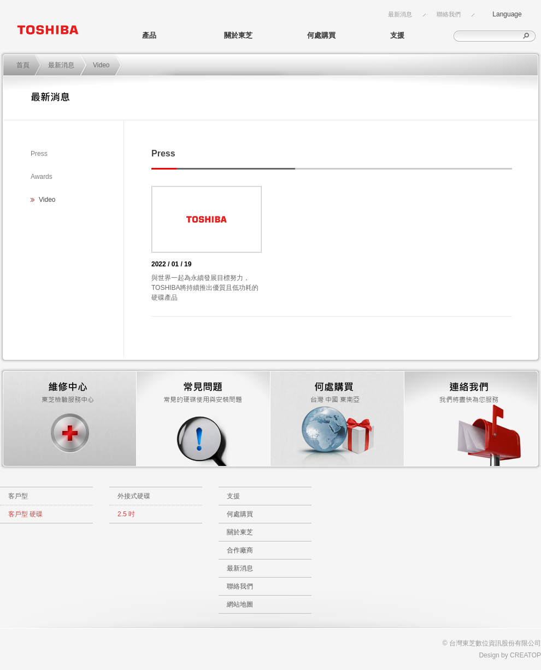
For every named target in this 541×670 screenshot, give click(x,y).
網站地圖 (240, 604)
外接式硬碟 (133, 496)
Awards (41, 176)
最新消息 (400, 14)
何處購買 (321, 35)
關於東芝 (238, 35)
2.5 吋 (126, 514)
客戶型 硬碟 (25, 514)
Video (101, 65)
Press (39, 154)
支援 (397, 35)
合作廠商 (240, 550)
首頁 (23, 65)
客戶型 (18, 496)
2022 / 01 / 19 (171, 264)
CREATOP (525, 655)
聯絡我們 (449, 14)
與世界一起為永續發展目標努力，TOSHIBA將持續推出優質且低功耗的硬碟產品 (204, 287)
